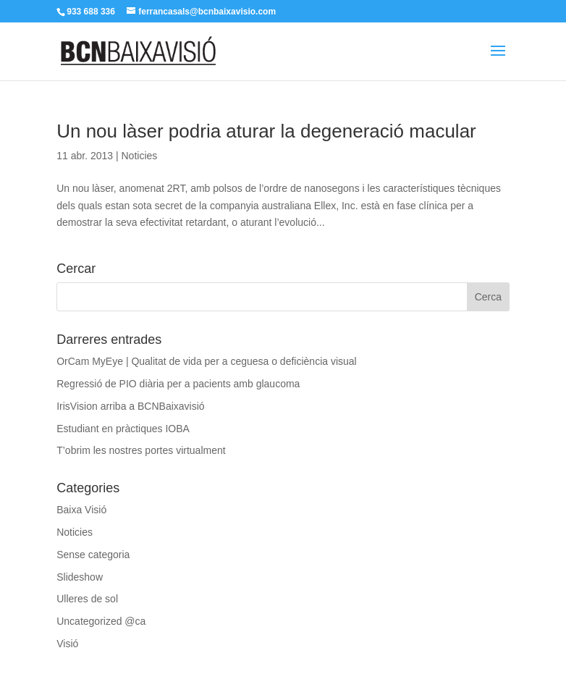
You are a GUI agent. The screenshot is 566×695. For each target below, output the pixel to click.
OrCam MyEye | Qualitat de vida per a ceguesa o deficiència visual (206, 361)
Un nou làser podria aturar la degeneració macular (266, 131)
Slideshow (79, 577)
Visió (67, 643)
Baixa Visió (81, 509)
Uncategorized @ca (100, 621)
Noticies (139, 155)
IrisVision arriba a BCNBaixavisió (130, 406)
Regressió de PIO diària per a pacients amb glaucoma (178, 383)
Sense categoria (93, 554)
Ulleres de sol (87, 599)
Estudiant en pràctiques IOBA (123, 428)
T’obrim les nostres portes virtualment (140, 450)
